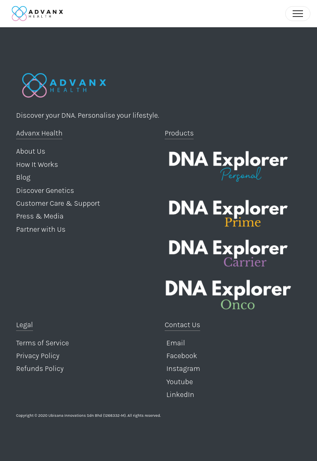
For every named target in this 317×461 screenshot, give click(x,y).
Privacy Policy (37, 356)
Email (175, 343)
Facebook (181, 356)
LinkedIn (179, 394)
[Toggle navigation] (297, 13)
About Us (30, 151)
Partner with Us (41, 229)
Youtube (179, 382)
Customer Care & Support (58, 203)
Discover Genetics (45, 190)
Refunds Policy (40, 368)
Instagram (182, 368)
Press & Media (40, 216)
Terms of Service (42, 343)
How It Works (37, 164)
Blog (23, 177)
